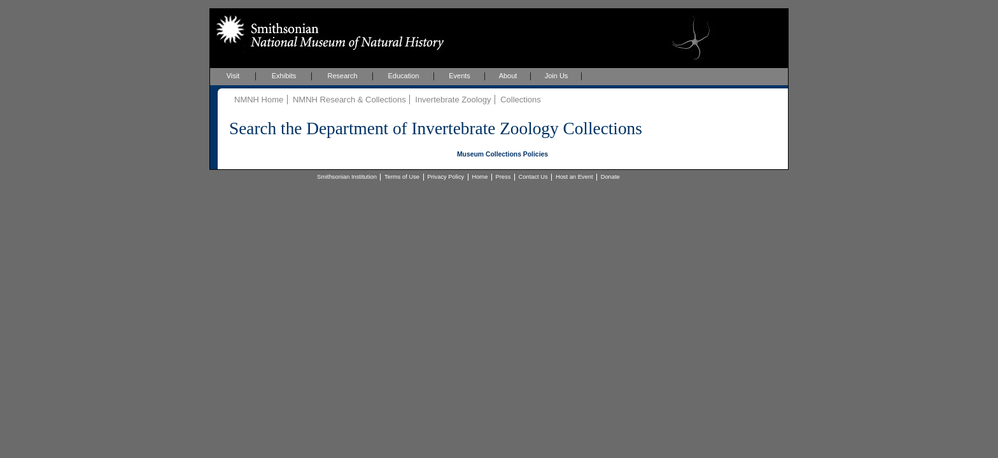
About (508, 76)
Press (503, 177)
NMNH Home (258, 99)
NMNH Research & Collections (349, 99)
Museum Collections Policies (502, 154)
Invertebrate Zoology (453, 99)
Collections (520, 99)
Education (403, 76)
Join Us (556, 76)
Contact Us (533, 177)
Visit (233, 76)
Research (342, 76)
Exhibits (284, 76)
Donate (610, 177)
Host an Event (574, 177)
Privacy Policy (445, 177)
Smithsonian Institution (347, 177)
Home (480, 177)
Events (459, 76)
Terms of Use (401, 177)
